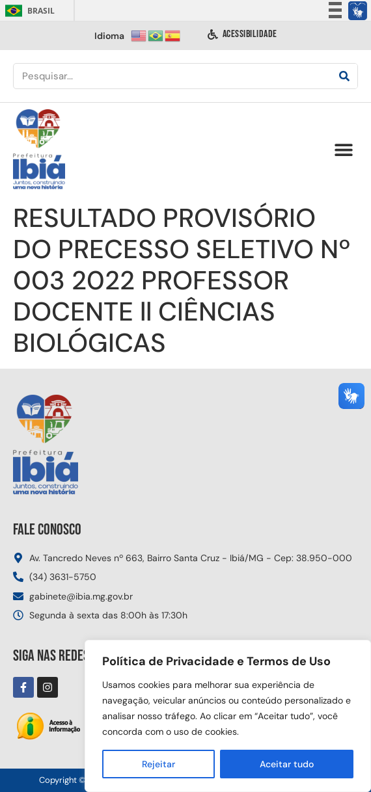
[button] (343, 150)
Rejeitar (158, 764)
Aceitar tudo (287, 764)
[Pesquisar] (344, 76)
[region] (228, 716)
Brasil (27, 10)
